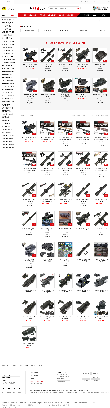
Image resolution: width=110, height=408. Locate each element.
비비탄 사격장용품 (6, 132)
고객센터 (40, 365)
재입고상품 (33, 15)
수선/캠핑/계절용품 (7, 126)
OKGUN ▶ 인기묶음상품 (8, 144)
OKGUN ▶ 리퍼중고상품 (8, 147)
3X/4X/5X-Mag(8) (83, 30)
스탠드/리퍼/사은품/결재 (8, 102)
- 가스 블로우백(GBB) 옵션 (8, 62)
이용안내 (33, 365)
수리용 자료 (95, 380)
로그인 (80, 1)
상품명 (91, 115)
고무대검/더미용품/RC (7, 80)
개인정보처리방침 (23, 365)
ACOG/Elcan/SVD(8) (65, 30)
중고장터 (95, 377)
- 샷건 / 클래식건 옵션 (7, 74)
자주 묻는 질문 (86, 373)
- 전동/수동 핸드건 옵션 (7, 35)
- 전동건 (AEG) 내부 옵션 (8, 53)
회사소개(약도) (5, 365)
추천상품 (42, 15)
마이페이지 (107, 1)
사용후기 (103, 15)
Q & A (86, 377)
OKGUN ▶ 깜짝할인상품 (8, 20)
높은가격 (85, 115)
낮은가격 (79, 115)
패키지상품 (52, 15)
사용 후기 (86, 380)
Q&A (94, 15)
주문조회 (100, 1)
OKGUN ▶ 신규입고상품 (8, 135)
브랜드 (96, 115)
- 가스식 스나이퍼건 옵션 (8, 44)
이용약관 (14, 365)
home (88, 21)
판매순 (101, 115)
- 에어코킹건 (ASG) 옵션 (8, 68)
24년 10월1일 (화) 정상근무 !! (9, 383)
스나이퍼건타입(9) (29, 30)
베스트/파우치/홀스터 (7, 114)
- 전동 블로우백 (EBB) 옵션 (8, 56)
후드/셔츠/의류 (5, 120)
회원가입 (87, 1)
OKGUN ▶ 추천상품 (7, 141)
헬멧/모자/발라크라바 (7, 108)
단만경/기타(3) (101, 30)
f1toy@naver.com (20, 405)
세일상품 (61, 15)
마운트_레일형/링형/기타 (8, 95)
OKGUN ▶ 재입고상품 (7, 138)
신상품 (24, 15)
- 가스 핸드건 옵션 (6, 26)
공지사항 (86, 15)
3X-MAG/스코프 (106, 21)
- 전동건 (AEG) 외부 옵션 (8, 50)
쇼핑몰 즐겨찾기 (6, 1)
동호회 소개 (96, 373)
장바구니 (93, 1)
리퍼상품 (70, 15)
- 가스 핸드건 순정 (6, 29)
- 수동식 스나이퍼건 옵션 (8, 41)
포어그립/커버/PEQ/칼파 (8, 86)
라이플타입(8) (47, 30)
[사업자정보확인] (46, 405)
